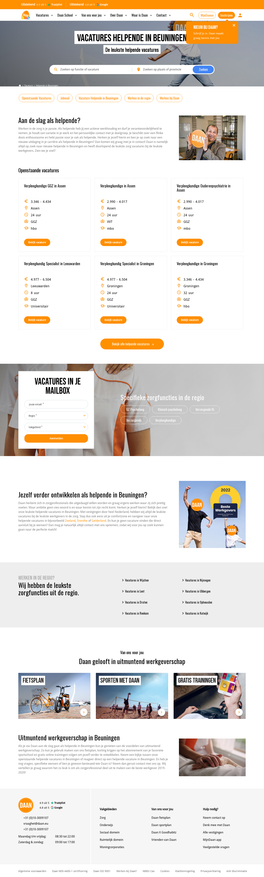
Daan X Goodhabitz (163, 832)
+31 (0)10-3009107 (35, 818)
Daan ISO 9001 (102, 871)
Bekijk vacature (37, 242)
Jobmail (64, 98)
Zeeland (70, 520)
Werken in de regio (139, 98)
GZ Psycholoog (135, 409)
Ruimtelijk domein (111, 840)
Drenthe (82, 520)
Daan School (67, 14)
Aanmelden (56, 438)
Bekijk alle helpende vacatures (133, 343)
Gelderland (99, 520)
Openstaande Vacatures (36, 98)
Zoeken (203, 69)
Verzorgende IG (204, 409)
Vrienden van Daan (163, 840)
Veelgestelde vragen (216, 847)
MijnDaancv (207, 15)
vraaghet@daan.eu (35, 823)
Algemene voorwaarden (32, 871)
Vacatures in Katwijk (194, 613)
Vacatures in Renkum (135, 613)
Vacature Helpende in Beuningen (98, 98)
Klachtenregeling (185, 871)
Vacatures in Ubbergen (195, 591)
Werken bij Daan (169, 98)
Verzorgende (134, 420)
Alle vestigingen (213, 832)
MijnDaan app (212, 840)
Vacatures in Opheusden (196, 602)
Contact (164, 14)
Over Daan (119, 14)
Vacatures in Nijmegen (195, 580)
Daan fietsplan (160, 817)
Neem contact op (214, 817)
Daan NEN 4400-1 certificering (69, 871)
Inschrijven (226, 15)
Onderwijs (106, 825)
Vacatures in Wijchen (135, 580)
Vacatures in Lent (132, 591)
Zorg (103, 817)
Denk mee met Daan (216, 825)
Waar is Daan (142, 14)
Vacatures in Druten (134, 602)
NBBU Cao (149, 871)
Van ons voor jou (94, 14)
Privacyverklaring (211, 871)
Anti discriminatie (236, 871)
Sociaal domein (110, 832)
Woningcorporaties (112, 847)
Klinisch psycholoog (170, 409)
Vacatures (45, 14)
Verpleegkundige (165, 420)
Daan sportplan (161, 825)
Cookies (164, 871)
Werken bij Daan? (126, 871)
